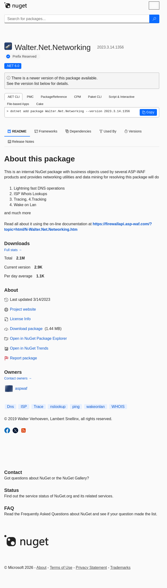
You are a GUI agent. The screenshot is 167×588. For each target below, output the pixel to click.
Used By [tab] (107, 131)
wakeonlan (95, 407)
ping (76, 407)
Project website (23, 309)
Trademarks (120, 568)
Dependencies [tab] (78, 131)
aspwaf (21, 388)
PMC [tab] (30, 97)
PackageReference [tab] (54, 97)
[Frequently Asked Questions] (9, 508)
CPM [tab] (77, 97)
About (41, 568)
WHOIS (118, 407)
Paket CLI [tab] (95, 97)
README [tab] (17, 131)
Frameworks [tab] (46, 131)
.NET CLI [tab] (13, 97)
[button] (148, 112)
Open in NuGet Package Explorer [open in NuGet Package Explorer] (38, 338)
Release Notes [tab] (21, 141)
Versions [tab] (133, 131)
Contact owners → (18, 378)
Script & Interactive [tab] (121, 97)
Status (11, 490)
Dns (10, 407)
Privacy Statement (91, 568)
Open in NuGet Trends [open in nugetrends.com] (29, 348)
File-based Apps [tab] (18, 104)
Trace (38, 407)
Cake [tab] (39, 104)
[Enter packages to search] (77, 19)
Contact (13, 472)
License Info (20, 319)
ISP (24, 407)
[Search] (154, 19)
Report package (23, 358)
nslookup (57, 407)
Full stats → (13, 250)
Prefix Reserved (25, 56)
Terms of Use (61, 568)
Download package (26, 329)
